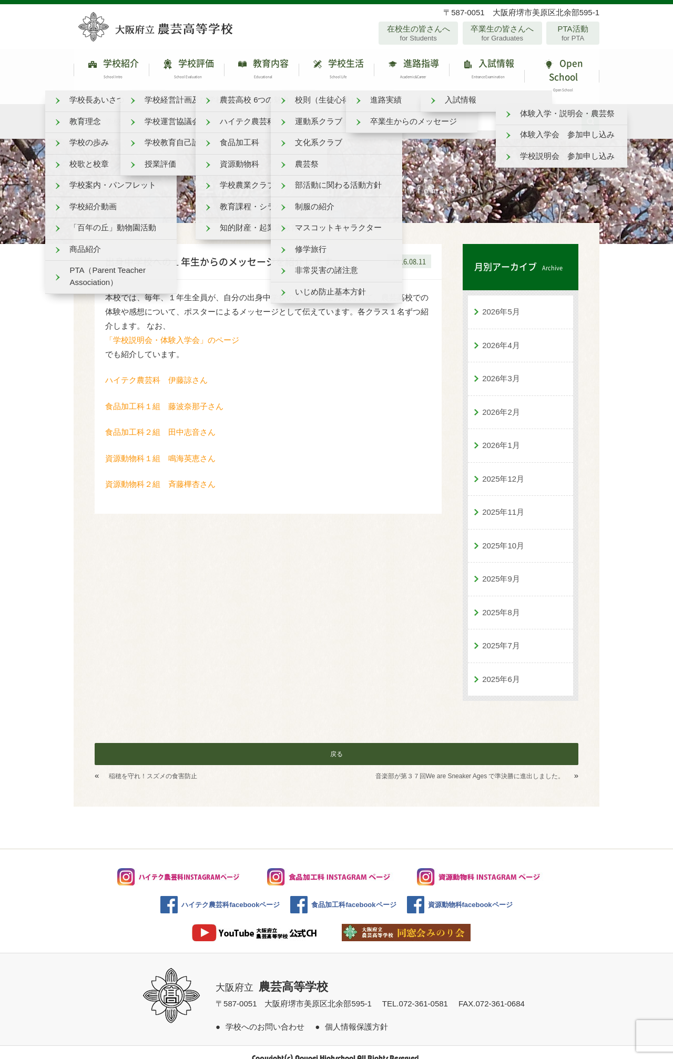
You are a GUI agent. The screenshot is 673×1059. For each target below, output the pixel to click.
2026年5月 (501, 300)
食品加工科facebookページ (353, 894)
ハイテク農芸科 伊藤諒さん (164, 368)
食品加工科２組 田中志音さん (164, 420)
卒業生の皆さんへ (502, 33)
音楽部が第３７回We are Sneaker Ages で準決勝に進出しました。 (470, 765)
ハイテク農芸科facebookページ (230, 894)
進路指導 (411, 70)
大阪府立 (272, 976)
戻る (336, 743)
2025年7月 (501, 634)
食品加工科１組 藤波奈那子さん (168, 394)
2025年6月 (501, 667)
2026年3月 (501, 367)
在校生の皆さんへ (418, 33)
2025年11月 (503, 500)
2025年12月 (503, 467)
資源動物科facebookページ (470, 894)
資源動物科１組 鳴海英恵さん (160, 446)
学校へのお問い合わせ (265, 1015)
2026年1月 (501, 434)
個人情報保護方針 (356, 1015)
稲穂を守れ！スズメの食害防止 (153, 765)
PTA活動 (572, 33)
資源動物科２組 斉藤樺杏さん (160, 473)
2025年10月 (503, 534)
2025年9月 (501, 567)
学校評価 (186, 70)
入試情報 (486, 70)
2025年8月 (501, 600)
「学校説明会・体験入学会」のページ (172, 328)
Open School (561, 70)
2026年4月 (501, 333)
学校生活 (336, 70)
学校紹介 (111, 70)
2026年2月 (501, 400)
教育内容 (261, 70)
